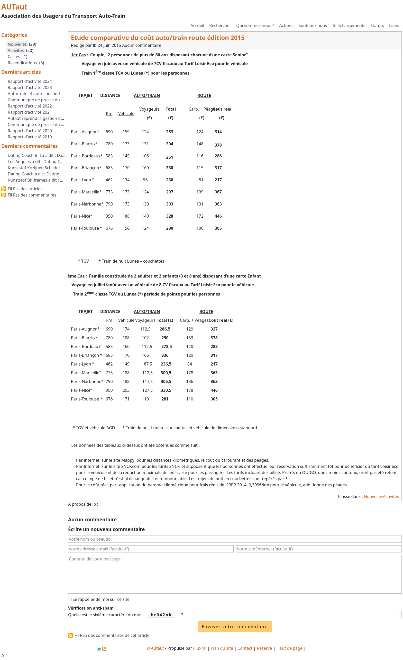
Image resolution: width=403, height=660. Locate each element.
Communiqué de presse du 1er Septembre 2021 (54, 124)
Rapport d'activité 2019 (30, 137)
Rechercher (220, 25)
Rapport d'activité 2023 (30, 87)
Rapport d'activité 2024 (30, 81)
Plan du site (222, 648)
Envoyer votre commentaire (235, 626)
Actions (286, 25)
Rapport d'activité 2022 (30, 106)
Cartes (14, 56)
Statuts (377, 25)
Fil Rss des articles (25, 189)
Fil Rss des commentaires (32, 195)
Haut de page (290, 648)
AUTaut (14, 7)
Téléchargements (348, 25)
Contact (244, 648)
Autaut (157, 648)
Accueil (197, 25)
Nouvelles (373, 496)
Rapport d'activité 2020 (30, 130)
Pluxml (199, 648)
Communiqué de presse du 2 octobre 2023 (49, 100)
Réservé (264, 648)
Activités (391, 496)
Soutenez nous (312, 25)
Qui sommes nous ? (255, 25)
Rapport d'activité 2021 (30, 112)
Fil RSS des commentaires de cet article (112, 635)
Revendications (22, 63)
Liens (394, 25)
